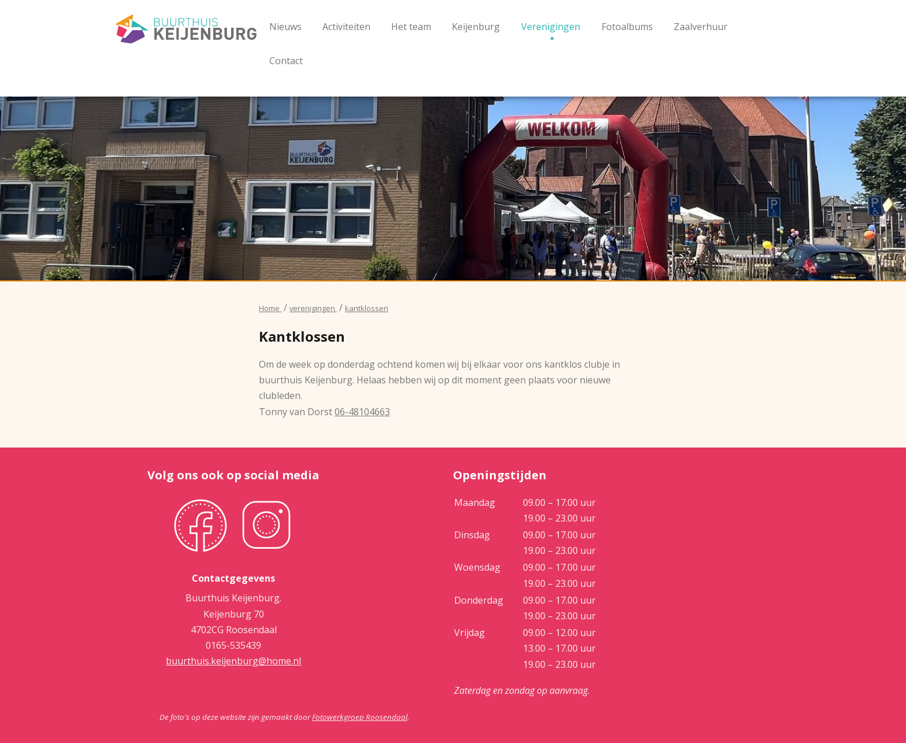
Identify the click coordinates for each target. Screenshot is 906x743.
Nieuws (285, 26)
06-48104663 (362, 411)
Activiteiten (346, 26)
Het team (411, 26)
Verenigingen (550, 26)
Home (270, 308)
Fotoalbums (627, 26)
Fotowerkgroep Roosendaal (359, 717)
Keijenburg (476, 26)
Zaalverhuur (700, 26)
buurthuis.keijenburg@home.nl (233, 661)
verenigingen (313, 308)
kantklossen (366, 308)
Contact (286, 60)
